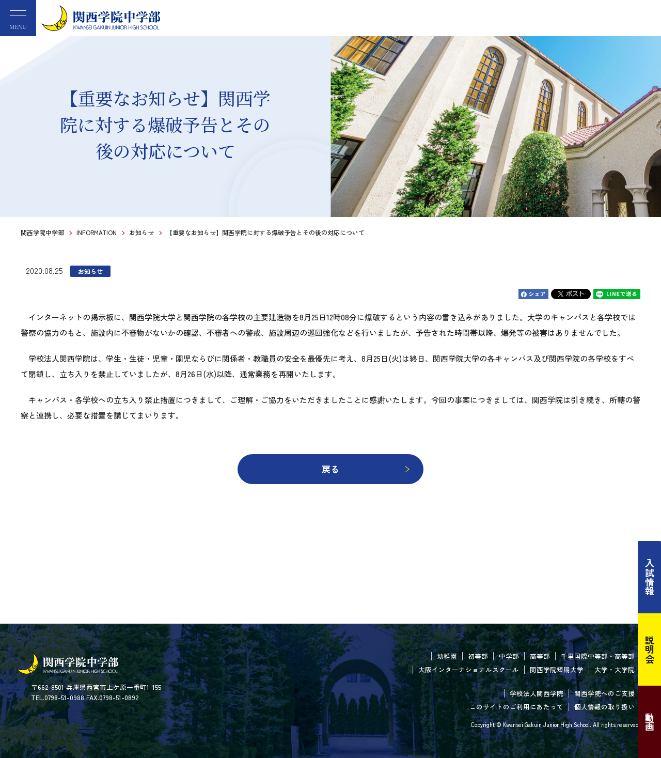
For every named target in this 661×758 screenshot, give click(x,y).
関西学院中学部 (42, 232)
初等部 (478, 656)
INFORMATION (96, 232)
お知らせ (141, 232)
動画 (649, 722)
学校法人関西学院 (536, 693)
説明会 (649, 649)
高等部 (540, 656)
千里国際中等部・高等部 (598, 656)
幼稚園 (447, 656)
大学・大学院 (614, 669)
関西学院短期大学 (557, 669)
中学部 (509, 656)
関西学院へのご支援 (604, 693)
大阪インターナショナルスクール (468, 669)
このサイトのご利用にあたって (516, 706)
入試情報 (649, 577)
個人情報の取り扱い (604, 706)
